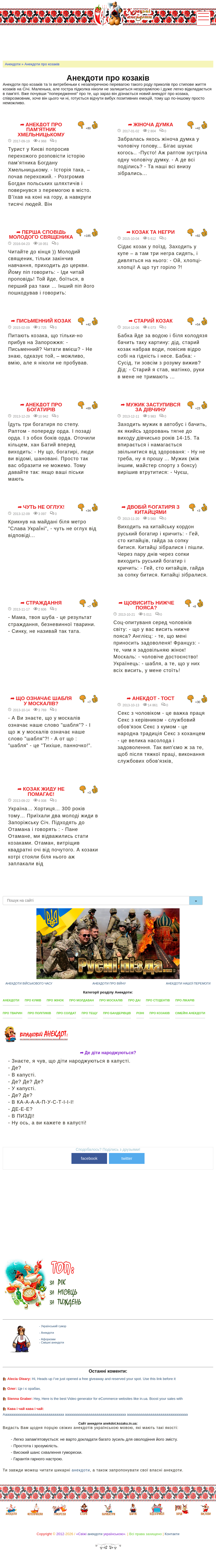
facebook (89, 1158)
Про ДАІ (134, 1000)
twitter (126, 1158)
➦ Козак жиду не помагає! (40, 792)
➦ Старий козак (151, 320)
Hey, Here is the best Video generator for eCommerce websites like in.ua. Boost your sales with (108, 1399)
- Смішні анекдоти (51, 1342)
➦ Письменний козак (41, 320)
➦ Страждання (41, 602)
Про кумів (33, 1000)
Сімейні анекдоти (190, 1013)
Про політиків (39, 1013)
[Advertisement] (102, 42)
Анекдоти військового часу (28, 983)
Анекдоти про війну (109, 983)
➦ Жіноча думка (150, 124)
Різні (140, 1013)
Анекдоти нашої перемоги (188, 983)
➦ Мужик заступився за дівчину (150, 407)
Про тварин (12, 1013)
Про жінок (55, 1000)
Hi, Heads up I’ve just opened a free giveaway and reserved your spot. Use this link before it (104, 1379)
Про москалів (111, 1000)
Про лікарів (184, 1000)
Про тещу (90, 1013)
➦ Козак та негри (150, 232)
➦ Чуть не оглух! (41, 507)
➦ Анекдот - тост (150, 698)
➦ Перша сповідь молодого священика (41, 235)
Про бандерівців (117, 1013)
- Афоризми (47, 1339)
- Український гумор (52, 1326)
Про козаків (159, 1013)
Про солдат (66, 1013)
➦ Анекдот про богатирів (41, 407)
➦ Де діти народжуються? (108, 1053)
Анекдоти (12, 64)
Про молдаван (81, 1000)
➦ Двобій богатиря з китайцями (150, 510)
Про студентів (158, 1000)
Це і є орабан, (29, 1389)
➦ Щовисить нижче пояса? (146, 605)
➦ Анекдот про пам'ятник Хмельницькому (41, 129)
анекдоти (81, 1470)
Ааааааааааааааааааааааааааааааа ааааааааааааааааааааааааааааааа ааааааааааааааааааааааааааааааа (95, 1414)
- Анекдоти (46, 1332)
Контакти (172, 1534)
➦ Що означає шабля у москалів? (41, 701)
